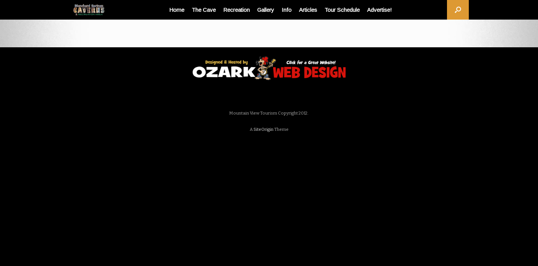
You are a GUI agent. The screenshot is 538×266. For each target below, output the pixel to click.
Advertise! (379, 10)
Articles (308, 10)
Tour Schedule (342, 10)
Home (176, 10)
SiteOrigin (263, 129)
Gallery (265, 10)
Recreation (236, 10)
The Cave (204, 10)
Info (287, 10)
